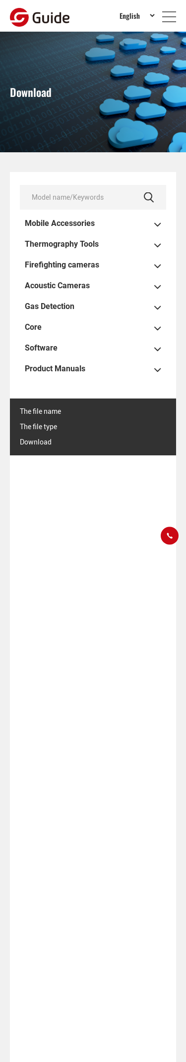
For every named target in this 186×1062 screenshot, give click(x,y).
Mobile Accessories (60, 223)
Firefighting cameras (62, 265)
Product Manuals (55, 369)
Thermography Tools (62, 244)
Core (33, 327)
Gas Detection (49, 306)
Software (41, 348)
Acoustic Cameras (57, 286)
